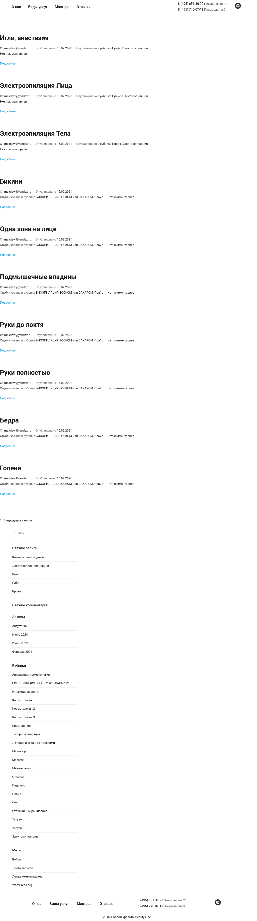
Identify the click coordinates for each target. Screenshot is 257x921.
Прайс (116, 48)
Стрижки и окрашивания (29, 809)
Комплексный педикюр (29, 555)
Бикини (11, 181)
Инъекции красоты (25, 690)
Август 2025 (20, 624)
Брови (16, 589)
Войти (16, 858)
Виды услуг (38, 7)
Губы (15, 581)
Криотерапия (21, 724)
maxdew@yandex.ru (17, 48)
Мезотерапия (21, 766)
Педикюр (18, 783)
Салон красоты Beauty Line (132, 915)
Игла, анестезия (24, 38)
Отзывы (83, 7)
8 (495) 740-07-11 (190, 9)
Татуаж (17, 818)
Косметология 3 (23, 715)
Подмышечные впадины (38, 276)
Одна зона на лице (28, 228)
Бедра (9, 419)
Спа (15, 801)
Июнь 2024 (20, 633)
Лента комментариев (27, 875)
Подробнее (8, 63)
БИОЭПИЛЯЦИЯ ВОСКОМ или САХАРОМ (64, 196)
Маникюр (19, 749)
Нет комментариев (13, 53)
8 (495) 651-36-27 (190, 4)
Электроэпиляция (135, 48)
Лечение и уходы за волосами (33, 741)
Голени (10, 466)
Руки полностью (25, 371)
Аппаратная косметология (31, 673)
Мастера (62, 7)
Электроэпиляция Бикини (30, 564)
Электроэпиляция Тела (35, 133)
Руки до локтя (22, 324)
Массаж (18, 758)
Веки (15, 572)
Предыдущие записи (17, 518)
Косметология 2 (23, 707)
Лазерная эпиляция (26, 732)
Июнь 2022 (20, 641)
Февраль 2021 (22, 650)
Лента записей (22, 866)
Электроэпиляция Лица (36, 85)
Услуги (17, 826)
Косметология (22, 698)
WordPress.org (22, 883)
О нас (16, 7)
